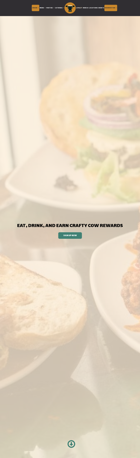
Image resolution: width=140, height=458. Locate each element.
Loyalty (79, 8)
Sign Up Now (67, 236)
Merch (85, 8)
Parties (50, 8)
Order (35, 8)
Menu (43, 8)
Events (101, 8)
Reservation (111, 8)
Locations (93, 8)
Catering (59, 8)
